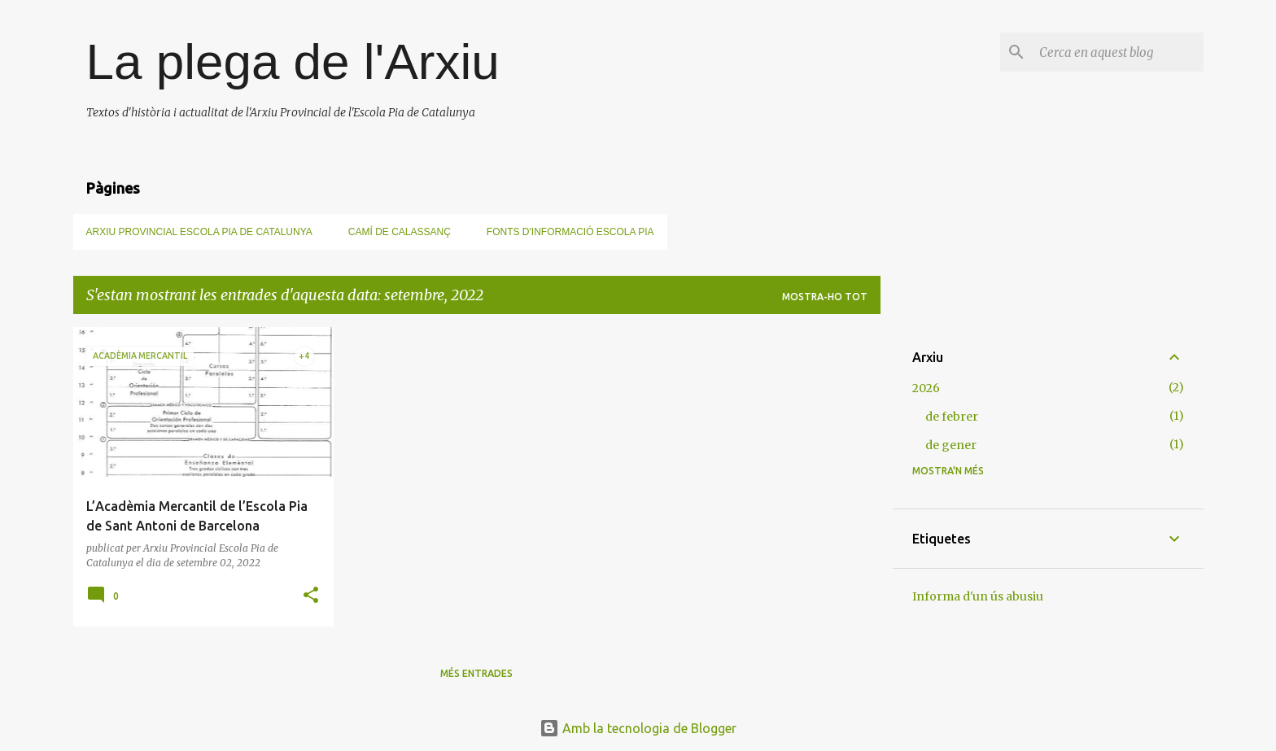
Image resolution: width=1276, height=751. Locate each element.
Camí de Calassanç (399, 232)
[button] (311, 596)
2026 (926, 388)
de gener (951, 445)
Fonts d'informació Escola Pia (570, 232)
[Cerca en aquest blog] (1118, 52)
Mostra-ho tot (824, 296)
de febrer (951, 416)
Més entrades (476, 673)
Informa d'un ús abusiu (977, 596)
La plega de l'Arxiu (293, 61)
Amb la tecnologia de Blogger (638, 728)
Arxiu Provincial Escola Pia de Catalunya (199, 232)
